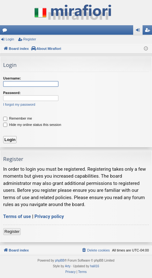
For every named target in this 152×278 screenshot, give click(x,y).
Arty (68, 266)
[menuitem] (95, 250)
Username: (12, 78)
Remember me (17, 118)
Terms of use (17, 216)
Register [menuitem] (148, 31)
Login (10, 39)
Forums (6, 31)
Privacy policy (49, 216)
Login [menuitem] (139, 31)
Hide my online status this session (32, 125)
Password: (12, 93)
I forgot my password (19, 104)
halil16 (94, 266)
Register (29, 39)
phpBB (59, 260)
